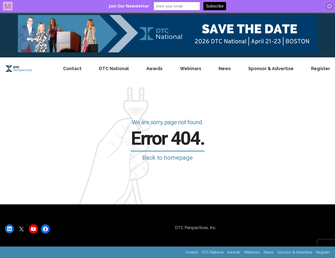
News (225, 68)
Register (320, 68)
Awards (154, 68)
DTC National (114, 68)
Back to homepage (167, 157)
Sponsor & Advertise (271, 68)
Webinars (190, 68)
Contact (72, 68)
